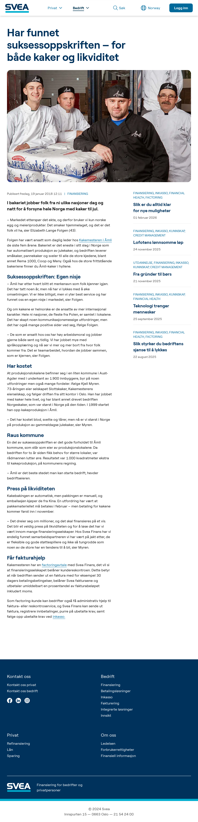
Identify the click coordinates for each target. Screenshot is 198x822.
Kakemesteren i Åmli (95, 240)
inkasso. (59, 616)
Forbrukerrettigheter (117, 749)
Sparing (13, 755)
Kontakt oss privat (21, 685)
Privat (13, 735)
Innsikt (106, 715)
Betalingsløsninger (116, 691)
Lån (10, 749)
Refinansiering (18, 743)
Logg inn (181, 8)
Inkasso (107, 697)
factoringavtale (54, 565)
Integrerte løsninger (117, 709)
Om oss (108, 735)
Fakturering (110, 703)
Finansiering (110, 685)
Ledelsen (108, 743)
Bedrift (108, 676)
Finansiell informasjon (118, 755)
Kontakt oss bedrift (22, 691)
